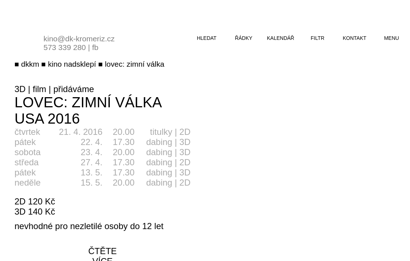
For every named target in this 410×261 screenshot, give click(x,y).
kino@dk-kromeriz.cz (79, 38)
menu (391, 38)
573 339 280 (65, 47)
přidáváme (73, 89)
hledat (206, 38)
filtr (317, 38)
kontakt (354, 38)
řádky (243, 38)
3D (20, 89)
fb (95, 47)
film (39, 89)
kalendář (280, 38)
